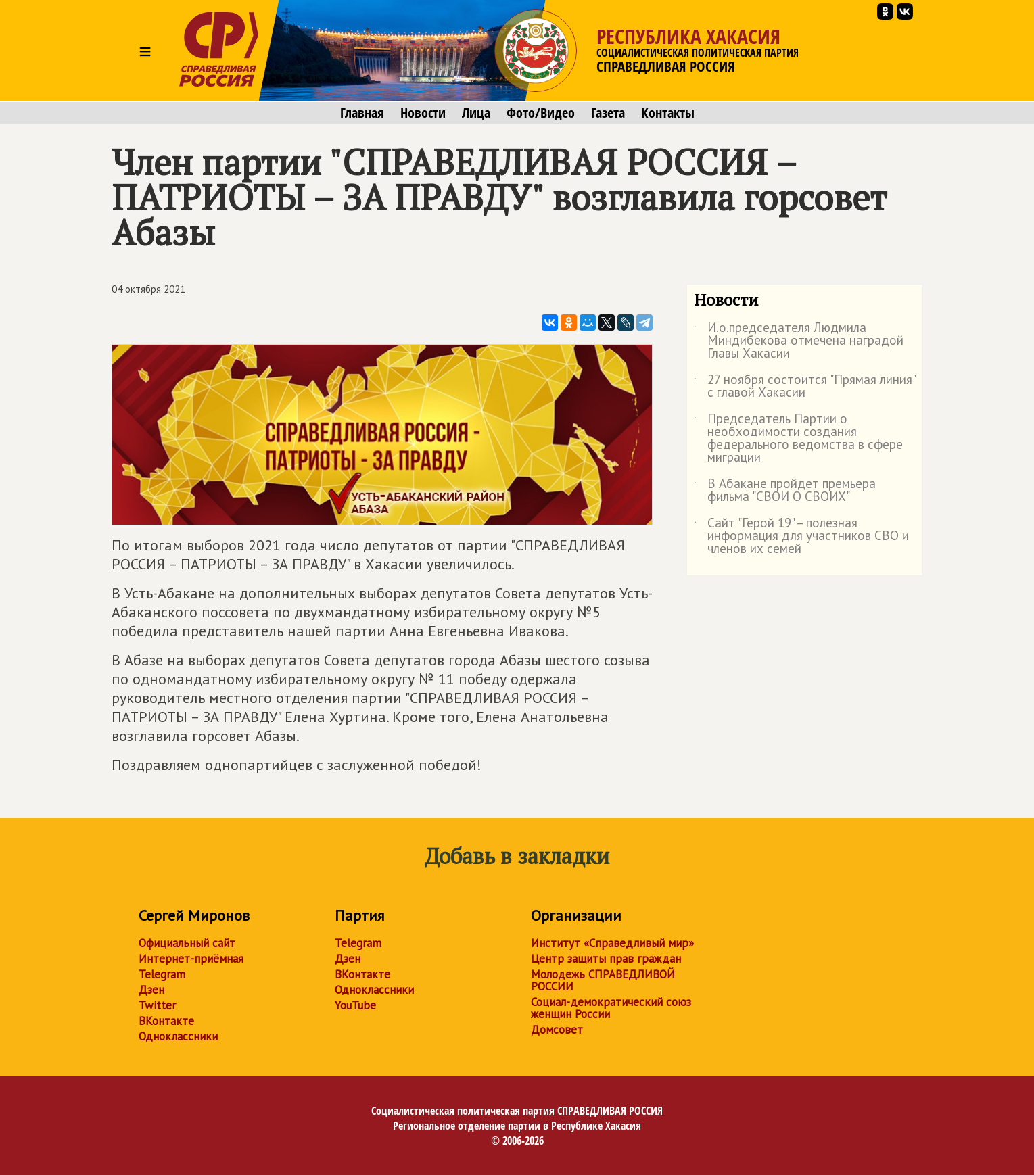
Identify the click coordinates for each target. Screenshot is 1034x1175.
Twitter (157, 1005)
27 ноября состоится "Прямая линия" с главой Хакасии (804, 386)
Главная (362, 112)
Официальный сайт (187, 943)
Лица (476, 112)
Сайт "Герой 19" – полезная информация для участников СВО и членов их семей (801, 536)
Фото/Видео (541, 112)
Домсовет (557, 1030)
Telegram (162, 974)
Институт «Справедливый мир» (612, 943)
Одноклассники (178, 1036)
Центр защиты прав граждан (606, 959)
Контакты (668, 112)
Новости (423, 112)
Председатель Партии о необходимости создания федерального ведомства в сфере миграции (798, 438)
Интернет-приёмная (191, 959)
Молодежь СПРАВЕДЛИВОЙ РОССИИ (603, 980)
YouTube (355, 1005)
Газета (608, 112)
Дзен (151, 990)
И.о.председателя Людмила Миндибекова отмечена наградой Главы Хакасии (798, 341)
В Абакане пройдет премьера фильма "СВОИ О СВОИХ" (785, 490)
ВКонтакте (166, 1021)
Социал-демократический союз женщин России (611, 1008)
